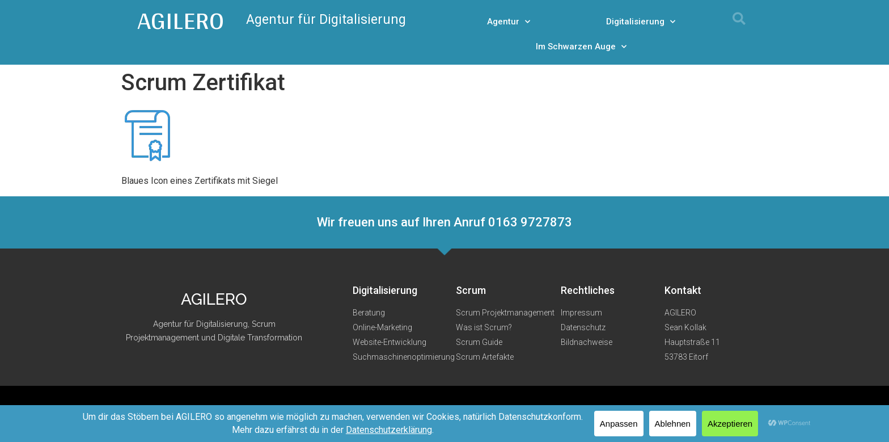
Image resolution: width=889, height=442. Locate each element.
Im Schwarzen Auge (581, 47)
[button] (739, 18)
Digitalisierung (640, 22)
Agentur (508, 22)
